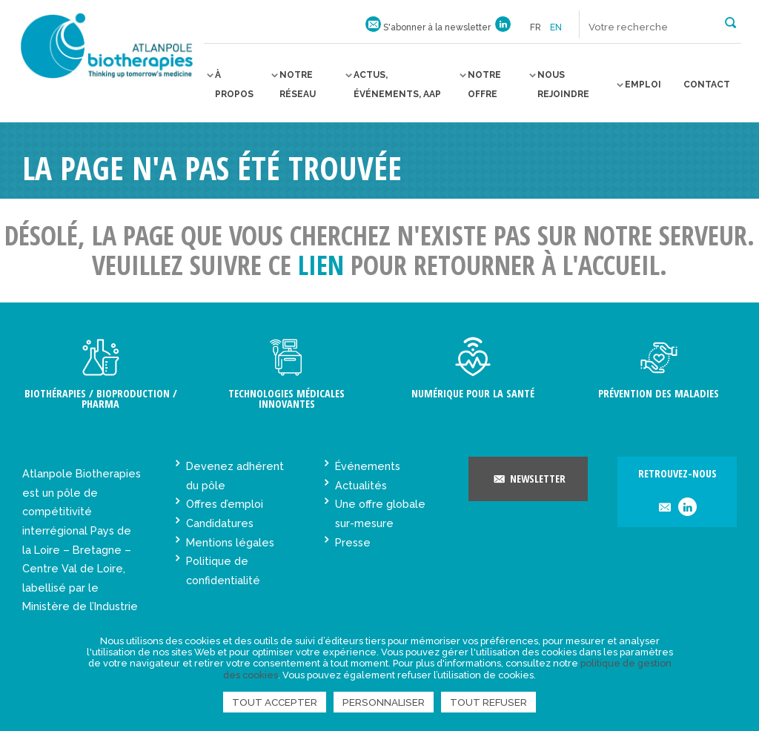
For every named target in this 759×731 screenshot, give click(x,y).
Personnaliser (383, 702)
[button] (730, 21)
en (556, 27)
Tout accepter (274, 702)
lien (321, 265)
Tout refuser (488, 702)
